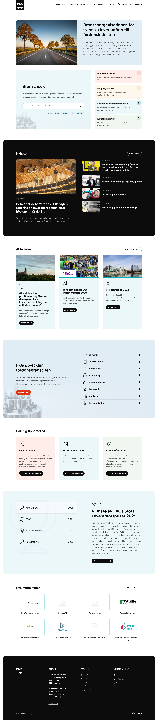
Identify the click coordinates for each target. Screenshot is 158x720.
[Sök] (81, 106)
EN (111, 4)
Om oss (100, 4)
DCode (48, 714)
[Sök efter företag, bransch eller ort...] (53, 106)
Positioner (61, 4)
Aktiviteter (74, 4)
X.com (117, 683)
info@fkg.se (53, 703)
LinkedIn (118, 675)
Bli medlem (87, 4)
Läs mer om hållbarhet (117, 473)
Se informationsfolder (73, 473)
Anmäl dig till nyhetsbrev (31, 473)
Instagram (119, 679)
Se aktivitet (26, 322)
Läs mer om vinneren (102, 561)
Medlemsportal (124, 4)
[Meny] (138, 4)
